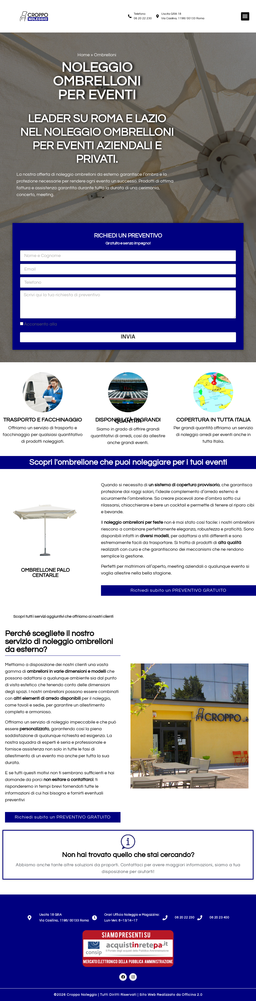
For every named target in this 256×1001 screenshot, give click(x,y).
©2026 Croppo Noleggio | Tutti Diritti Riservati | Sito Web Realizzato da (128, 994)
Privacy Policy (72, 324)
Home (84, 54)
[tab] (128, 616)
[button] (245, 16)
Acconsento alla (55, 324)
